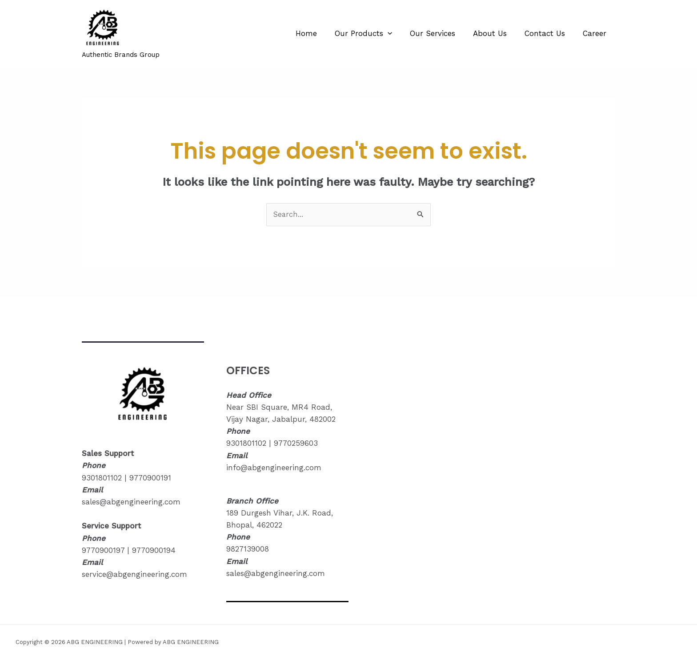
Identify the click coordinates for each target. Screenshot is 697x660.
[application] (399, 33)
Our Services (442, 33)
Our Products (375, 33)
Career (596, 33)
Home (321, 33)
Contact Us (549, 33)
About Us (496, 33)
